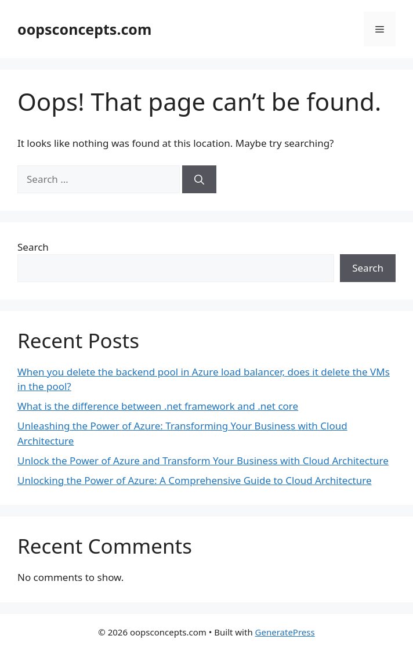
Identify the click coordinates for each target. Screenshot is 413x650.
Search (33, 247)
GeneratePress (285, 632)
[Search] (199, 179)
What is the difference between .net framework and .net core (157, 406)
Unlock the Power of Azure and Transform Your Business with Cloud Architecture (203, 460)
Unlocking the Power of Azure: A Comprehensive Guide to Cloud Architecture (194, 480)
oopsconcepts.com (84, 29)
